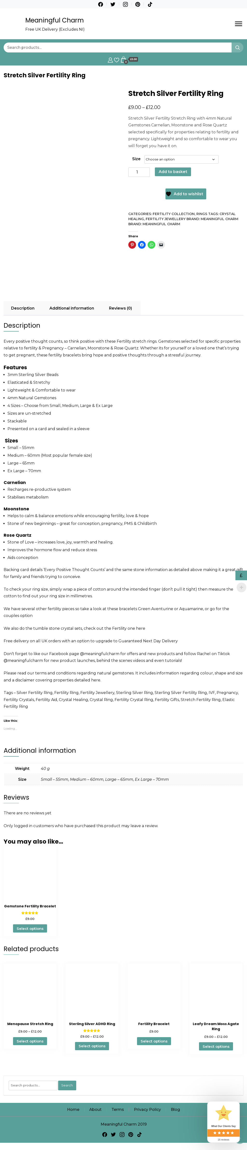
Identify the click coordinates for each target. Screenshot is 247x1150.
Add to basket (173, 171)
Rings (201, 214)
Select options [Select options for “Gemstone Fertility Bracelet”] (30, 928)
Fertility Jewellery (165, 219)
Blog (175, 1109)
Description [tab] (22, 308)
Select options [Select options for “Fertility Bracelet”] (154, 1041)
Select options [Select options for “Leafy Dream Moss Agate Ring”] (216, 1046)
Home (73, 1109)
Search (67, 1085)
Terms (117, 1109)
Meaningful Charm (54, 20)
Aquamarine (191, 609)
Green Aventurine (155, 609)
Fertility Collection (174, 214)
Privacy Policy (147, 1109)
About (95, 1109)
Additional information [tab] (71, 308)
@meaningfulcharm (99, 653)
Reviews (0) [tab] (120, 308)
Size (136, 159)
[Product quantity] (139, 172)
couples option (18, 615)
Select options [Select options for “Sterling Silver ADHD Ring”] (92, 1046)
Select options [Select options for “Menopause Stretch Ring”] (30, 1041)
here (140, 628)
